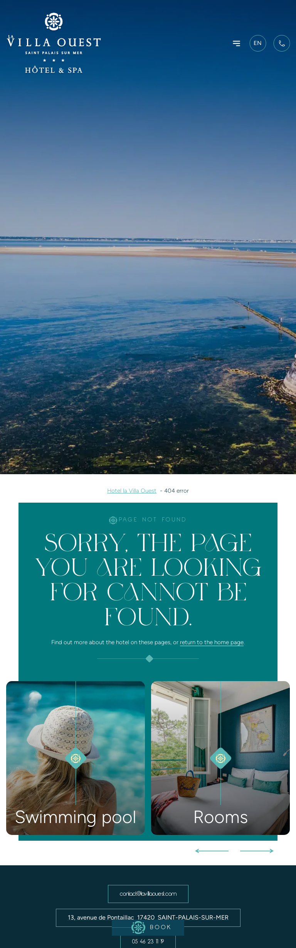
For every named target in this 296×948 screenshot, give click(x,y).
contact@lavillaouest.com (148, 894)
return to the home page (212, 642)
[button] (212, 848)
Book (142, 927)
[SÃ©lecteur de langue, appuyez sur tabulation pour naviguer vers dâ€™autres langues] (259, 43)
